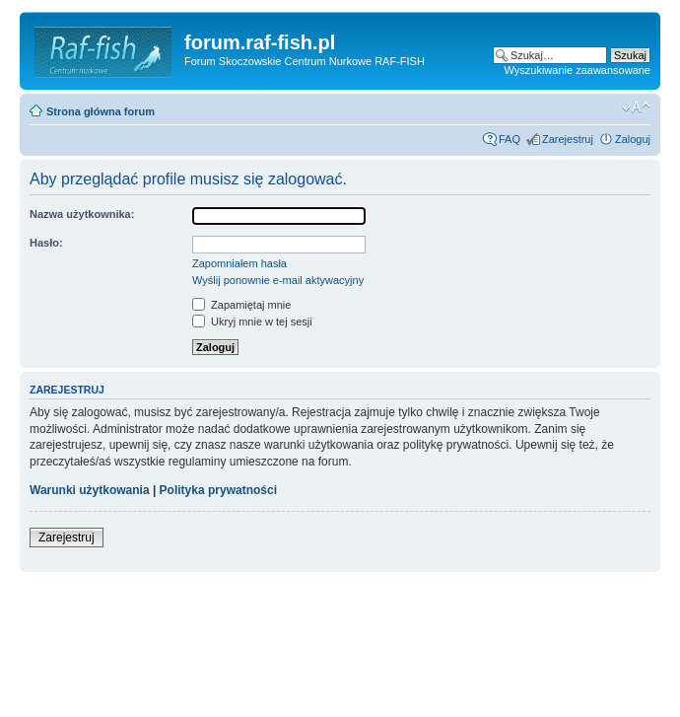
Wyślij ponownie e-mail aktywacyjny (278, 280)
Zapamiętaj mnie (241, 305)
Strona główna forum (100, 111)
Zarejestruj (567, 139)
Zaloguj (632, 139)
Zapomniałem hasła (239, 263)
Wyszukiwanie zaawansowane (577, 70)
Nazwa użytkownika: (82, 214)
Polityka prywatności (218, 490)
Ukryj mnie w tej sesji (252, 321)
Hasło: (46, 243)
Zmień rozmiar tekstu (636, 107)
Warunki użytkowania (90, 490)
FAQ (509, 139)
